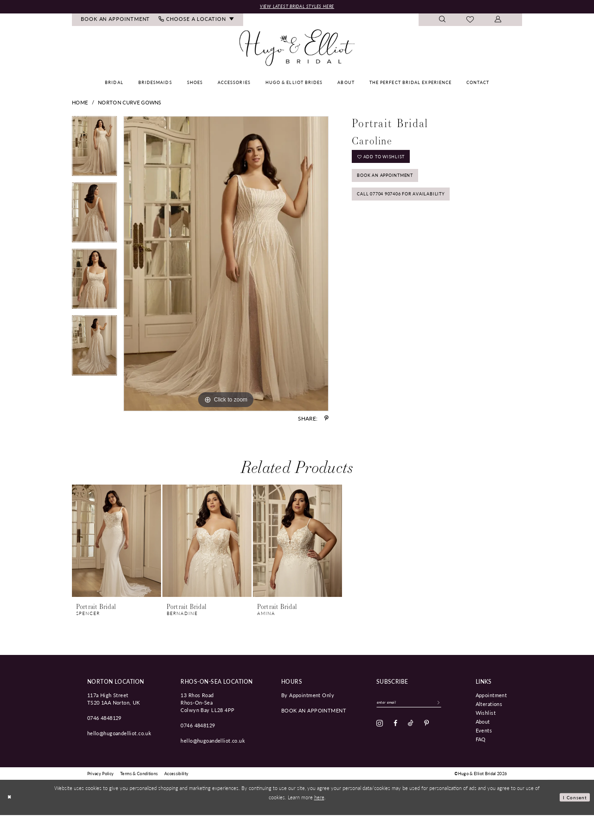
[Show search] (442, 20)
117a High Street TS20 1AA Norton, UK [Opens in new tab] (113, 699)
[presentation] (116, 542)
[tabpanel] (94, 150)
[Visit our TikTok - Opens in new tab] (410, 726)
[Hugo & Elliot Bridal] (297, 48)
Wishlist (486, 713)
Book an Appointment (392, 181)
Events (484, 731)
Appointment (491, 695)
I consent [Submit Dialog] (574, 798)
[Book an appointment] (116, 20)
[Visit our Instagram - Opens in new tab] (379, 726)
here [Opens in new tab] (319, 798)
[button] (498, 20)
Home (80, 103)
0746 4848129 (104, 718)
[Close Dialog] (10, 798)
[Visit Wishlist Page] (470, 21)
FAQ (481, 740)
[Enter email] (414, 704)
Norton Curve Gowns (129, 103)
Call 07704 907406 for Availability (410, 203)
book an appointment (313, 711)
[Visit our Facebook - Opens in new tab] (395, 726)
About (483, 722)
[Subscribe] (449, 704)
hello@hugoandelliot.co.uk (119, 734)
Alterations (489, 704)
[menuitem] (116, 20)
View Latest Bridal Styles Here (297, 6)
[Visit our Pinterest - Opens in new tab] (426, 726)
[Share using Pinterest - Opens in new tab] (326, 419)
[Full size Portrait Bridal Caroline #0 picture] (226, 264)
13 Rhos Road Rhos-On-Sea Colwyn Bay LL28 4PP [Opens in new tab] (207, 703)
